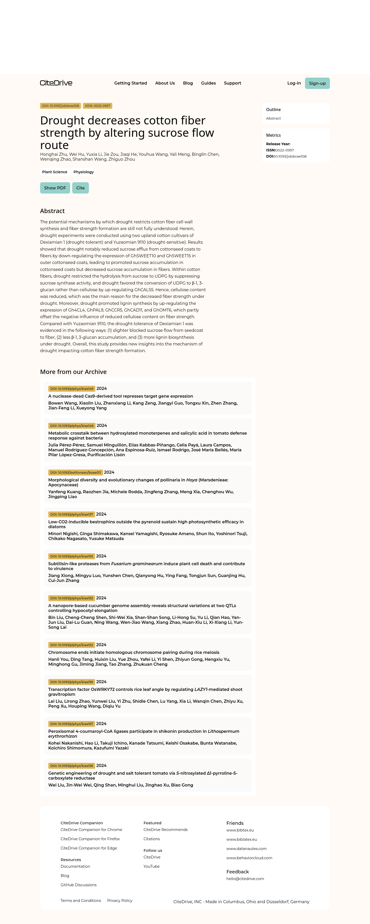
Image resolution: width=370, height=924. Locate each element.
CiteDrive (152, 857)
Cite (80, 188)
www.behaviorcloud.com (249, 858)
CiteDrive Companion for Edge (89, 848)
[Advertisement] (185, 38)
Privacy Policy (119, 900)
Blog (188, 83)
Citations (152, 839)
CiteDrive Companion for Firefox (90, 839)
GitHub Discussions (79, 885)
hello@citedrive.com (245, 878)
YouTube (152, 866)
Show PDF (55, 188)
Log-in (294, 83)
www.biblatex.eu (241, 839)
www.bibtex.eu (240, 830)
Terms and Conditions (81, 900)
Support (232, 83)
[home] (56, 84)
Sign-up (317, 83)
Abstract (273, 118)
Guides (208, 83)
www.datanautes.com (246, 848)
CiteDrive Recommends (166, 829)
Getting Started (130, 83)
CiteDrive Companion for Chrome (91, 829)
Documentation (75, 866)
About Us (165, 83)
